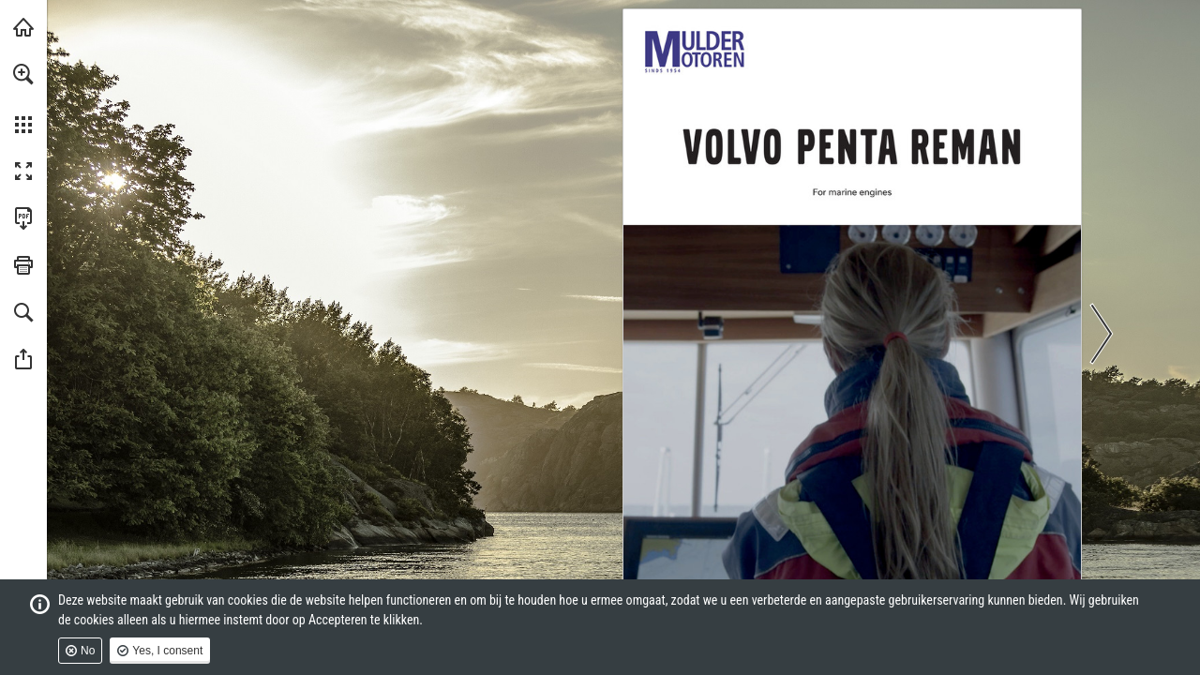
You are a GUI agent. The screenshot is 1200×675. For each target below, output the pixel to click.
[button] (23, 74)
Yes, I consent (167, 650)
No (88, 650)
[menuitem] (23, 98)
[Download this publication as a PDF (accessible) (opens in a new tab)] (23, 218)
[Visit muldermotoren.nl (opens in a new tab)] (23, 27)
